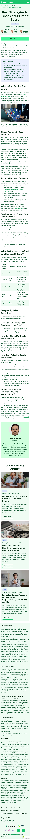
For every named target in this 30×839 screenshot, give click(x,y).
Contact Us (22, 808)
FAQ (7, 808)
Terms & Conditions (7, 813)
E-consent (4, 810)
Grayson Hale (6, 30)
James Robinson (25, 30)
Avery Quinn (15, 30)
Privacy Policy (14, 810)
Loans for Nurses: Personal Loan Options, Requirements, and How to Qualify (14, 598)
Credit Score (14, 24)
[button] (26, 837)
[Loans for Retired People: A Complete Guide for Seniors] (15, 480)
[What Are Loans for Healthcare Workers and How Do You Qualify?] (15, 529)
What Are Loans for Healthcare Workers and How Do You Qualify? (13, 548)
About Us (14, 808)
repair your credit (18, 208)
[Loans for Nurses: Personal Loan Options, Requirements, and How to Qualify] (15, 578)
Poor (10, 303)
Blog (2, 808)
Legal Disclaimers (21, 813)
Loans (4, 491)
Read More (7, 516)
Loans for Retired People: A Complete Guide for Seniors (14, 498)
